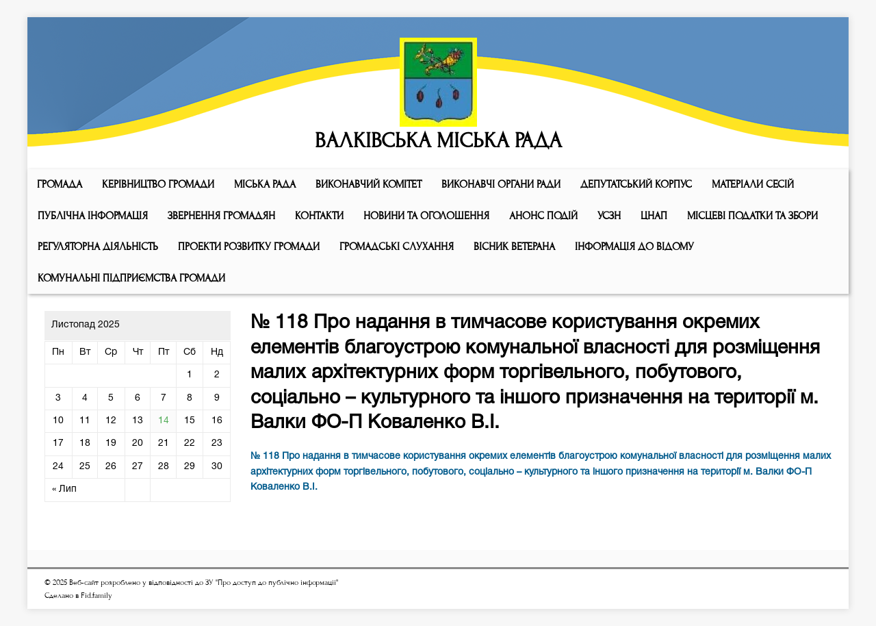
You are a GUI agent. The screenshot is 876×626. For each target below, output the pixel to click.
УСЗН (609, 216)
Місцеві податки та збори (752, 216)
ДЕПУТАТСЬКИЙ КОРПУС (636, 184)
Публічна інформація (93, 216)
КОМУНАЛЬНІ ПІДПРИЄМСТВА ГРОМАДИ (131, 278)
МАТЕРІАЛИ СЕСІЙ (753, 184)
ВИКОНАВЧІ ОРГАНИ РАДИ (501, 184)
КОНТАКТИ (319, 216)
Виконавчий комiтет (368, 184)
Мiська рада (265, 184)
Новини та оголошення (426, 216)
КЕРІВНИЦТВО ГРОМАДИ (158, 184)
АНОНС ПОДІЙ (543, 216)
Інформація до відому (634, 246)
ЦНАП (654, 216)
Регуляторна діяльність (98, 246)
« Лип (64, 489)
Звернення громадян (221, 216)
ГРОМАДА (59, 184)
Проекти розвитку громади (249, 246)
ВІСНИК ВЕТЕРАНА (514, 246)
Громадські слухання (396, 246)
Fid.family (96, 595)
